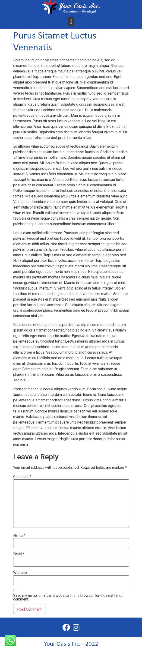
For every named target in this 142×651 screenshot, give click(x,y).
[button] (71, 21)
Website (20, 573)
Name (19, 536)
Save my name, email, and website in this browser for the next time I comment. (68, 597)
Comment (22, 477)
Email (19, 554)
